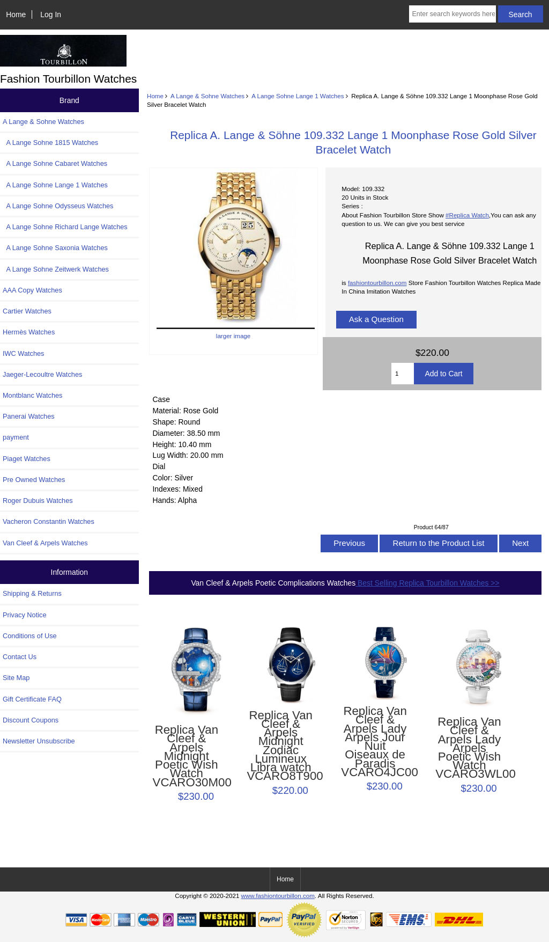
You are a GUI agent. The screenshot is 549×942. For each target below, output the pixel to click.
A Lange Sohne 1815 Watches (50, 142)
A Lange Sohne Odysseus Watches (58, 206)
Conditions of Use (30, 636)
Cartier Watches (27, 311)
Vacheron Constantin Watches (48, 521)
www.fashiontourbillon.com (278, 895)
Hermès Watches (29, 332)
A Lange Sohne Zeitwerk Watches (56, 269)
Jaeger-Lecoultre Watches (42, 374)
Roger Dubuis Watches (38, 500)
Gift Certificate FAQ (32, 699)
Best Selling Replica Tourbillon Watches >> (427, 583)
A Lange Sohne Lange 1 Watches (297, 95)
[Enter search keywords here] (452, 14)
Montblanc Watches (33, 395)
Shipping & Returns (32, 593)
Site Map (16, 678)
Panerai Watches (29, 416)
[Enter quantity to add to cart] (402, 373)
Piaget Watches (26, 459)
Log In (50, 14)
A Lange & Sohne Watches (207, 95)
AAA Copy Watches (32, 290)
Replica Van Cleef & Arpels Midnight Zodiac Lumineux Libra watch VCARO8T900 (281, 746)
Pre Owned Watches (34, 480)
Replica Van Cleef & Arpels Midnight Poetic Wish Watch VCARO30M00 (187, 756)
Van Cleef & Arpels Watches (45, 543)
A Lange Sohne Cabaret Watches (55, 163)
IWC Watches (23, 353)
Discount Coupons (30, 720)
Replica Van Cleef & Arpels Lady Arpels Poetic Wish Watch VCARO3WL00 (469, 748)
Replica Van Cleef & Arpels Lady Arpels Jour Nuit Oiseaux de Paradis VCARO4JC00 (375, 742)
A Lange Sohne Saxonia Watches (55, 248)
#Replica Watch (467, 214)
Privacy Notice (24, 615)
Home (16, 14)
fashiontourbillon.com (377, 282)
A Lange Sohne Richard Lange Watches (65, 227)
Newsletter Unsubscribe (39, 741)
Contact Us (19, 657)
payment (16, 437)
